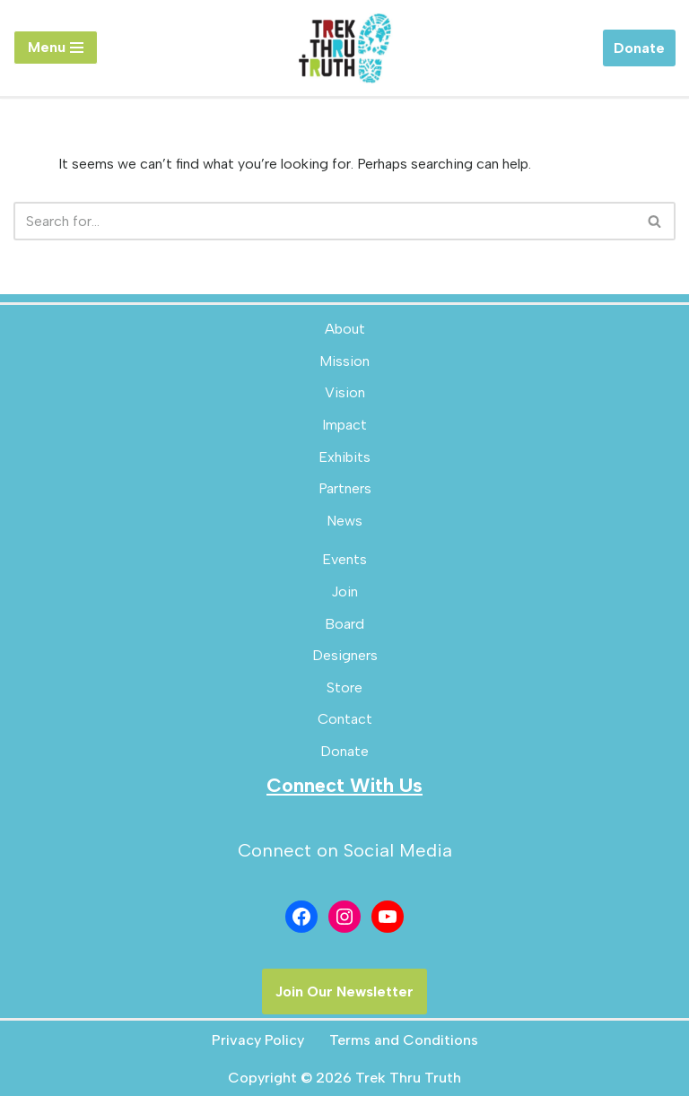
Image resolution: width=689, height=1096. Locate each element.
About (345, 328)
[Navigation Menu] (55, 47)
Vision (345, 392)
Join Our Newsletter (344, 991)
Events (344, 559)
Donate (639, 48)
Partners (344, 488)
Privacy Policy (258, 1039)
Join (344, 591)
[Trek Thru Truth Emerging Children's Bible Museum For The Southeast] (344, 48)
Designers (345, 655)
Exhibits (344, 456)
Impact (344, 424)
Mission (344, 361)
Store (344, 687)
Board (344, 623)
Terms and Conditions (403, 1039)
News (344, 520)
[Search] (324, 221)
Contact (345, 718)
